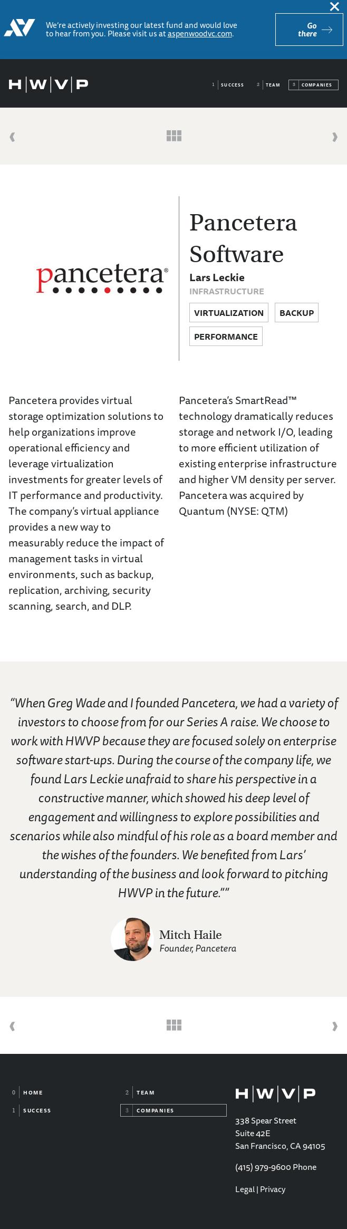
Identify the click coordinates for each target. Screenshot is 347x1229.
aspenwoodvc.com (200, 33)
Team (273, 85)
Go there (307, 30)
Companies (317, 85)
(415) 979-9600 (263, 1167)
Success (232, 85)
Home (33, 1092)
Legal (245, 1189)
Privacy (272, 1189)
